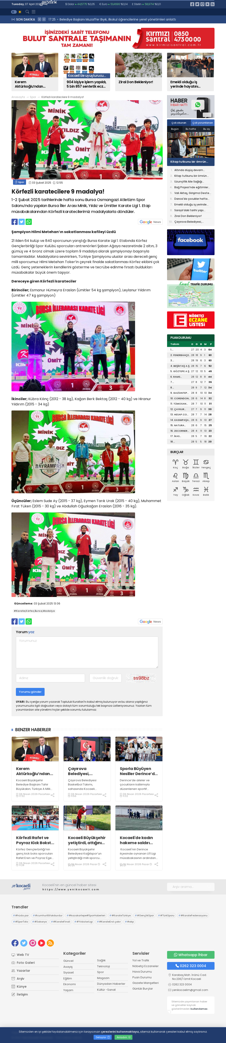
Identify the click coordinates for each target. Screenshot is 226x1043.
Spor (33, 97)
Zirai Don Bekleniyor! (188, 216)
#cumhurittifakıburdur (47, 915)
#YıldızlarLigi (83, 921)
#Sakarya (39, 921)
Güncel (68, 961)
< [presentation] (39, 19)
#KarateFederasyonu (193, 915)
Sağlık (101, 960)
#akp (129, 921)
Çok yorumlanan (202, 122)
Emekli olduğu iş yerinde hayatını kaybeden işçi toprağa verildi (190, 205)
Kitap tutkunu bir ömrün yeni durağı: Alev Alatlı (188, 162)
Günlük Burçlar (142, 989)
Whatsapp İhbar (190, 954)
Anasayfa (18, 97)
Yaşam (68, 990)
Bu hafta (191, 129)
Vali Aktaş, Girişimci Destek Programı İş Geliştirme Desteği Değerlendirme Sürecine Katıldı (192, 193)
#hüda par (21, 915)
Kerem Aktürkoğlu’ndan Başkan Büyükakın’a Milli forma (33, 771)
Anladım (124, 1037)
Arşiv (17, 978)
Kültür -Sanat (106, 990)
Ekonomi (69, 984)
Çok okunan (178, 122)
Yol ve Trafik (140, 960)
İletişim (19, 994)
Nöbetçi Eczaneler (145, 966)
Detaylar (103, 1037)
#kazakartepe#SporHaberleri (86, 915)
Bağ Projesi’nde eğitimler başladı (191, 187)
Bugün (175, 129)
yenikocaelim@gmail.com (190, 990)
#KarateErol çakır (109, 921)
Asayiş (68, 967)
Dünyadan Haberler (111, 984)
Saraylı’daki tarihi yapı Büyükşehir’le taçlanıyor (190, 210)
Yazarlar (20, 970)
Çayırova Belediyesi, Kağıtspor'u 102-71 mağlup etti (86, 771)
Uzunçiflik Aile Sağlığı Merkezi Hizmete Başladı (190, 182)
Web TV (20, 955)
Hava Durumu (142, 972)
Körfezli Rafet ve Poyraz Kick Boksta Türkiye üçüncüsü (35, 840)
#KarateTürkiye (120, 915)
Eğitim (67, 978)
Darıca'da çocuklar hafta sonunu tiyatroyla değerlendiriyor (190, 199)
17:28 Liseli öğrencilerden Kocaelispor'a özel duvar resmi (93, 19)
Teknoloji (103, 966)
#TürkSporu (166, 915)
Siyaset (68, 972)
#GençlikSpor (144, 915)
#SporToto (20, 921)
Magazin (103, 978)
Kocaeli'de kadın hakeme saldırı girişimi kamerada (138, 840)
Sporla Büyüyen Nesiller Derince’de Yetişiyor (138, 771)
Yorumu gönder (30, 692)
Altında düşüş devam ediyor (188, 170)
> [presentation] (44, 19)
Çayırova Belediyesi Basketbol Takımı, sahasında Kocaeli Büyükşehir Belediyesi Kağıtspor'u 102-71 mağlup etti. (86, 791)
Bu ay (206, 129)
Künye (18, 986)
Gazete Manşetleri (145, 983)
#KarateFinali (60, 921)
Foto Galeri (23, 962)
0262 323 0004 (190, 965)
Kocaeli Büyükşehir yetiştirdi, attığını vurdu (86, 840)
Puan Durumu (142, 977)
